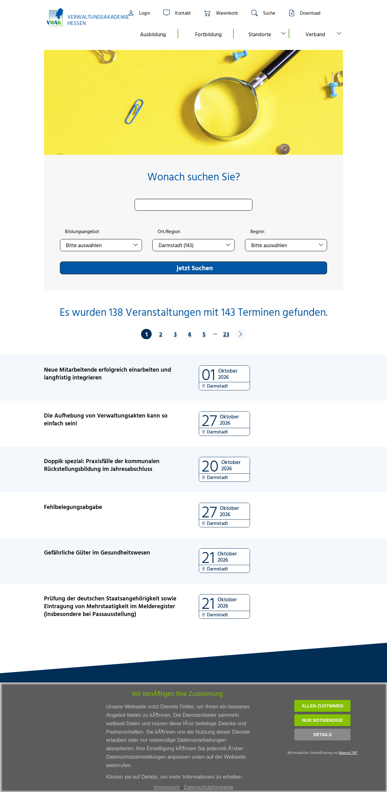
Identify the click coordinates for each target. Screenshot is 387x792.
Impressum (166, 787)
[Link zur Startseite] (81, 17)
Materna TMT (348, 753)
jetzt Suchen (195, 268)
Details (322, 734)
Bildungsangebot (82, 231)
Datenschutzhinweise (208, 787)
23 (226, 334)
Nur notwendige (322, 720)
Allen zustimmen (322, 705)
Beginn (257, 231)
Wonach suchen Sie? (193, 176)
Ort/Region (169, 231)
